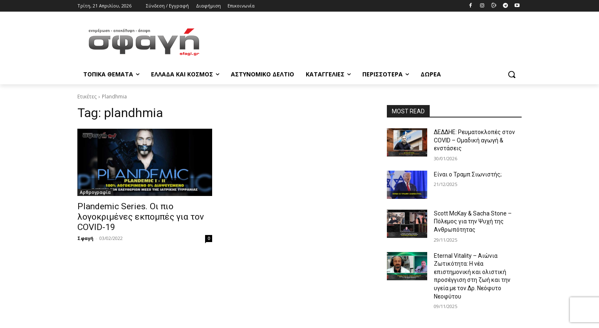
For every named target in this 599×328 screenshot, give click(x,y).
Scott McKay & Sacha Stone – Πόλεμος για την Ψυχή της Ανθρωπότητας (473, 221)
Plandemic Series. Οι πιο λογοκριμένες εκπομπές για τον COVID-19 (140, 216)
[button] (512, 74)
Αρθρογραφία (95, 192)
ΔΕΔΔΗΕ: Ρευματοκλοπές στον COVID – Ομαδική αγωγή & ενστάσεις (474, 140)
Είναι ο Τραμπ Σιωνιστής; (468, 174)
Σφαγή (85, 238)
